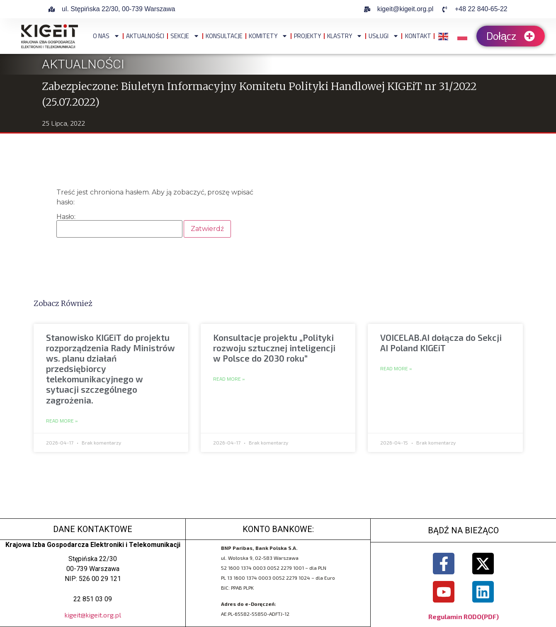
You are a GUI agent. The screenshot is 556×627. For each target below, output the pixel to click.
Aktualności (145, 36)
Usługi (383, 36)
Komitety (268, 36)
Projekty (307, 36)
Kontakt (418, 36)
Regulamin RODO (454, 616)
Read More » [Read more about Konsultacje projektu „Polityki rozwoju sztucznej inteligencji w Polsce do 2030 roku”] (229, 379)
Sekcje (184, 36)
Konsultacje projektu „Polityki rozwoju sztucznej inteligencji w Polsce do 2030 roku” (274, 347)
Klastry (344, 36)
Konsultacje (224, 36)
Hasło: (119, 226)
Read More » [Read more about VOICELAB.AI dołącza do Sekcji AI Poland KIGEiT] (396, 368)
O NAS (106, 36)
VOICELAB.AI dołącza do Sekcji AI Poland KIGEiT (441, 342)
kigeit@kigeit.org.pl (92, 615)
